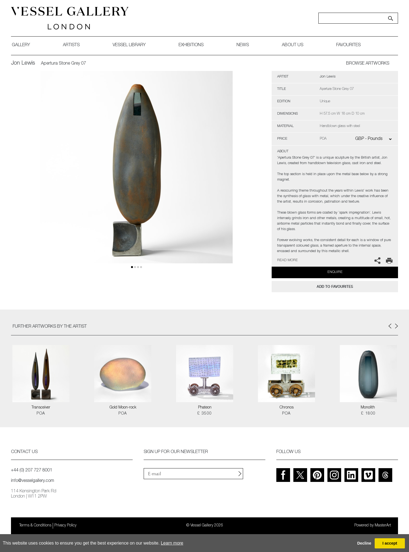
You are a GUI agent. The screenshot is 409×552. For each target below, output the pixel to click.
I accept (389, 543)
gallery (21, 45)
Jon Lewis (23, 63)
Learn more (172, 543)
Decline (364, 543)
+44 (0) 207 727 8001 (31, 470)
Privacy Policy (65, 526)
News (243, 45)
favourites (348, 45)
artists (71, 45)
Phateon (205, 408)
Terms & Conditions (35, 526)
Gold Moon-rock (123, 408)
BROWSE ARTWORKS (367, 64)
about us (292, 45)
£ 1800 (368, 414)
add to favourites (335, 287)
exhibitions (191, 45)
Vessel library (129, 45)
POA (41, 414)
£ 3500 (204, 414)
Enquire (335, 272)
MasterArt (383, 526)
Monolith (368, 408)
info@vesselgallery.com (32, 481)
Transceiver (41, 408)
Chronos (287, 408)
